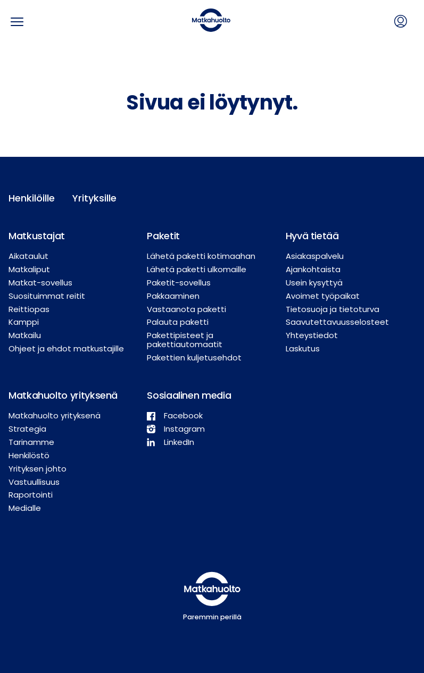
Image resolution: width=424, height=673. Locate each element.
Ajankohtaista (313, 269)
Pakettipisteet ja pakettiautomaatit (184, 340)
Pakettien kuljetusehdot (194, 357)
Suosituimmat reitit (47, 295)
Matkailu (25, 335)
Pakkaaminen (173, 295)
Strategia (27, 428)
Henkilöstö (29, 455)
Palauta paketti (178, 321)
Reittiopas (29, 309)
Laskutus (303, 348)
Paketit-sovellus (179, 282)
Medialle (25, 508)
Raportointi (31, 494)
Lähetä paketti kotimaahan (201, 256)
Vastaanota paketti (186, 309)
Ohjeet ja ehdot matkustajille (66, 348)
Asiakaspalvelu (315, 256)
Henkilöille (32, 198)
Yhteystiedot (312, 335)
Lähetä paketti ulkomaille (196, 269)
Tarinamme (31, 442)
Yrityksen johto (37, 468)
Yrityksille (94, 198)
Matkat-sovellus (40, 282)
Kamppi (24, 321)
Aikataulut (28, 256)
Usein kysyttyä (314, 282)
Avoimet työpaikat (323, 295)
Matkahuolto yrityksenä (55, 415)
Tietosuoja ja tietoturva (332, 309)
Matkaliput (29, 269)
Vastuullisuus (34, 481)
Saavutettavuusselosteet (337, 321)
